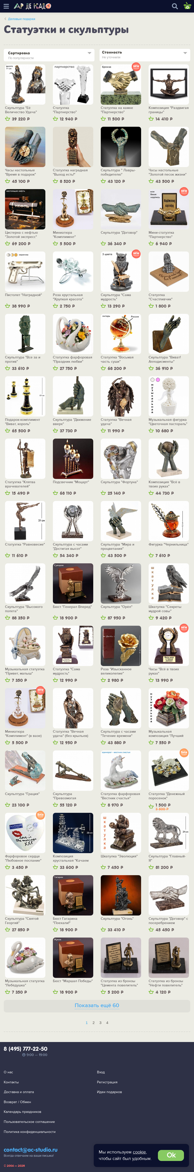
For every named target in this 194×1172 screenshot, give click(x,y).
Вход (101, 1072)
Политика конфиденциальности (30, 1132)
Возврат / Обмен (17, 1102)
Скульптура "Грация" (22, 794)
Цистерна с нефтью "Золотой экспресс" (21, 235)
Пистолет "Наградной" (23, 295)
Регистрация (107, 1082)
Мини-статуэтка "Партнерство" (161, 235)
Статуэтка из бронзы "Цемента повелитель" (119, 983)
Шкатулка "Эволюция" (119, 856)
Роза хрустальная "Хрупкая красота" (68, 297)
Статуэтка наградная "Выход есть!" (70, 172)
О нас (8, 1072)
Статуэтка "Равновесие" (25, 545)
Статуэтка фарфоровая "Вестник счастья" (120, 796)
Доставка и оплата (19, 1092)
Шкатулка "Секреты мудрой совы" (165, 609)
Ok (171, 1155)
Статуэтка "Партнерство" (65, 110)
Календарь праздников (22, 1112)
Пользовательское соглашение (29, 1122)
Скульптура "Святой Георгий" (22, 921)
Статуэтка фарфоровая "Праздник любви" (72, 359)
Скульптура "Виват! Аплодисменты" (165, 359)
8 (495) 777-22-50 (25, 1049)
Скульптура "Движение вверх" (72, 422)
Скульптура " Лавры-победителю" (118, 172)
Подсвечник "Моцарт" (71, 482)
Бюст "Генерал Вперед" (72, 607)
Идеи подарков (109, 1092)
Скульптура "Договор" (119, 233)
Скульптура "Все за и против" (22, 359)
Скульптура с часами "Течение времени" (118, 734)
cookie (139, 1152)
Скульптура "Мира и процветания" (117, 547)
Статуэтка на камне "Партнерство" (117, 110)
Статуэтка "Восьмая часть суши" (117, 359)
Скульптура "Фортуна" (119, 482)
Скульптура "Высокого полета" (24, 609)
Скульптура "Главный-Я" (167, 858)
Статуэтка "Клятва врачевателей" (20, 484)
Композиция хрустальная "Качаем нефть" (70, 858)
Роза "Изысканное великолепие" (116, 671)
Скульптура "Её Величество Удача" (21, 110)
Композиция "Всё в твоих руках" (164, 484)
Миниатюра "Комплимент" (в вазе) (23, 734)
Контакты (11, 1082)
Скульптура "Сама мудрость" (116, 297)
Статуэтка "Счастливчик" (160, 297)
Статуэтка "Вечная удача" (116, 422)
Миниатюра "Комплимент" (64, 235)
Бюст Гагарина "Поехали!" (65, 921)
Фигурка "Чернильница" (168, 545)
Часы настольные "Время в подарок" (20, 172)
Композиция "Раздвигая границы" (169, 110)
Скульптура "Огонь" (117, 919)
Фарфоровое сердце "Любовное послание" (23, 858)
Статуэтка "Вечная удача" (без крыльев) (70, 734)
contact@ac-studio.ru (31, 1150)
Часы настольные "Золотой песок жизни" (167, 172)
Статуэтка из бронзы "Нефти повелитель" (166, 983)
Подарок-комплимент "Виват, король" (22, 422)
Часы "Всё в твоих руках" (164, 671)
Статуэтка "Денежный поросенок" (167, 796)
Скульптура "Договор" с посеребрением (168, 921)
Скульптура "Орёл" (116, 607)
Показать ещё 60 (97, 1005)
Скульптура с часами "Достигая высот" (70, 547)
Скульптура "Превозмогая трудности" (64, 796)
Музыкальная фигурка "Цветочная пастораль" (168, 422)
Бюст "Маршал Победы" (73, 981)
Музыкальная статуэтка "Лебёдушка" (25, 983)
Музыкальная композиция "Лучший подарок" (166, 734)
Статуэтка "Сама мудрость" (66, 671)
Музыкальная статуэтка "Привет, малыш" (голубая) (25, 671)
